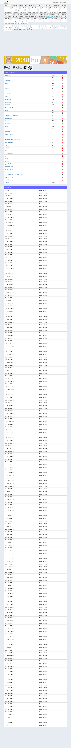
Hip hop (7, 158)
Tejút (6, 91)
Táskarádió (63, 21)
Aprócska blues (9, 142)
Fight (6, 150)
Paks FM (7, 18)
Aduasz (7, 83)
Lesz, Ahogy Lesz (9, 107)
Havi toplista (22, 28)
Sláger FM (23, 21)
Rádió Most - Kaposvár (23, 14)
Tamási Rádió (56, 21)
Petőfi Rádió (49, 16)
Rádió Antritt (63, 5)
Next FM (56, 16)
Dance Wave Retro (43, 10)
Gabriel (6, 145)
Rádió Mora (42, 16)
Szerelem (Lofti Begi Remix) (12, 139)
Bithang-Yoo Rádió (54, 7)
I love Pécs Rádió (52, 12)
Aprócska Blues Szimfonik (12, 164)
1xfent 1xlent (8, 123)
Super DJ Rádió (39, 21)
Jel (5, 86)
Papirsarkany (8, 118)
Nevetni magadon (9, 180)
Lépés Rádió (42, 14)
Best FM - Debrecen (35, 7)
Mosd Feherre (8, 94)
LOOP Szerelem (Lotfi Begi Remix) (14, 174)
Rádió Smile (30, 21)
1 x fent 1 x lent (9, 153)
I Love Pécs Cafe (62, 12)
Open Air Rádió (62, 16)
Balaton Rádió (15, 7)
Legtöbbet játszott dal (33, 28)
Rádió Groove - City (33, 12)
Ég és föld (7, 131)
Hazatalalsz (8, 80)
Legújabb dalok (8, 30)
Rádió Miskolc (8, 16)
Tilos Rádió (7, 23)
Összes (7, 182)
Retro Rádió (63, 18)
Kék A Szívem (8, 99)
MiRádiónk (63, 14)
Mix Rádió (15, 16)
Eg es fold (7, 137)
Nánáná (7, 161)
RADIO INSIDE (8, 14)
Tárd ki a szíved (9, 134)
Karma (6, 113)
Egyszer (7, 126)
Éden (6, 78)
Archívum (55, 2)
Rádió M (58, 14)
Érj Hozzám (8, 75)
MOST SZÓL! (8, 5)
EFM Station (63, 10)
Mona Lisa (7, 96)
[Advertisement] (35, 44)
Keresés (47, 2)
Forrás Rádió (8, 12)
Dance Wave (34, 10)
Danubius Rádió (54, 10)
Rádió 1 (35, 18)
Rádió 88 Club (22, 5)
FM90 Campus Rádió (9, 10)
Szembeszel (8, 102)
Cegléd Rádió (20, 10)
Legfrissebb (7, 28)
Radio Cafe (63, 7)
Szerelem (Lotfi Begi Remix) (12, 115)
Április (6, 110)
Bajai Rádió (7, 7)
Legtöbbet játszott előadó (47, 28)
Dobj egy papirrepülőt (10, 169)
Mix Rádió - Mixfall (23, 16)
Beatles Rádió (25, 7)
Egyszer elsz (8, 156)
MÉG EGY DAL (9, 177)
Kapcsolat (63, 2)
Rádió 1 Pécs (44, 18)
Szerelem (7, 104)
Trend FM (13, 23)
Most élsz (7, 121)
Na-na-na (7, 129)
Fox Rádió (15, 12)
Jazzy (14, 14)
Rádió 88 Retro (31, 5)
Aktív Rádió (48, 5)
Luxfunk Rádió (50, 14)
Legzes (6, 88)
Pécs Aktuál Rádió (16, 18)
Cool (27, 10)
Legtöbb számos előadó (60, 28)
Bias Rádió (44, 7)
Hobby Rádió (43, 12)
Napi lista (15, 28)
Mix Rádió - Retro (33, 16)
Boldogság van (9, 166)
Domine (7, 147)
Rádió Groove (23, 12)
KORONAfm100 (34, 14)
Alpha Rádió (56, 5)
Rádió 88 (15, 5)
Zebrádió (25, 23)
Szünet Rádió (48, 21)
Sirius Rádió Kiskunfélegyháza (12, 21)
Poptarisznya (27, 18)
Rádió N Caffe (54, 18)
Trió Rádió (19, 23)
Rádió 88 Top (40, 5)
